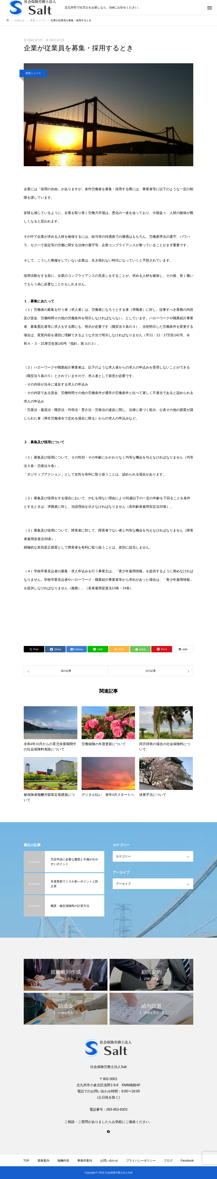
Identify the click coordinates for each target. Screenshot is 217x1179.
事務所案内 (84, 1160)
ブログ (168, 1160)
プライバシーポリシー (141, 1160)
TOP (26, 1160)
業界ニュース (33, 73)
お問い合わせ (109, 1160)
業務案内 (43, 1160)
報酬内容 (63, 1160)
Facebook (187, 1160)
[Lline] (98, 649)
